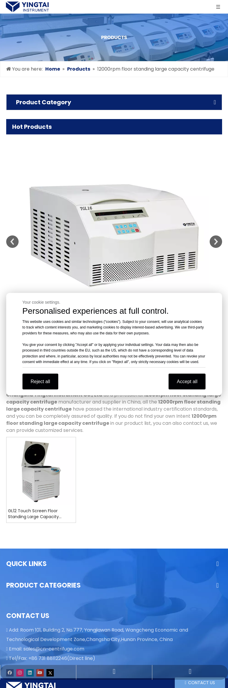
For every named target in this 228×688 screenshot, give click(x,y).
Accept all (187, 381)
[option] (114, 233)
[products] (114, 37)
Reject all (40, 381)
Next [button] (216, 241)
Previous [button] (12, 241)
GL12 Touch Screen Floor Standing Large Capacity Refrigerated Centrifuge (33, 514)
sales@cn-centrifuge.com (53, 648)
